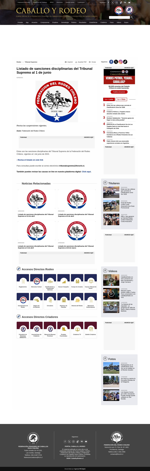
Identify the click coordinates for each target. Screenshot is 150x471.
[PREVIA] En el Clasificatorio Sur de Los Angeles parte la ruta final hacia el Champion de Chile (120, 126)
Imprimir (70, 62)
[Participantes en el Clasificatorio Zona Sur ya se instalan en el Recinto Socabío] (119, 366)
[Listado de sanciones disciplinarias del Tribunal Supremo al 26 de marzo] (77, 230)
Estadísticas (93, 22)
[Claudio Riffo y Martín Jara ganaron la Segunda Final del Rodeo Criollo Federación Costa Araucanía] (119, 218)
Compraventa (44, 22)
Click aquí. (86, 172)
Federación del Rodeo (24, 2)
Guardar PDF (82, 62)
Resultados (82, 22)
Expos (126, 22)
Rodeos (73, 22)
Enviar (94, 62)
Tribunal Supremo (31, 62)
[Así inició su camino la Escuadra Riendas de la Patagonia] (119, 379)
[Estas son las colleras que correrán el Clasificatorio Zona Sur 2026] (119, 190)
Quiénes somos (70, 2)
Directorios (60, 2)
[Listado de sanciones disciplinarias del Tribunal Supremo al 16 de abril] (36, 199)
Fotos (112, 22)
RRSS (51, 2)
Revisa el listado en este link (30, 160)
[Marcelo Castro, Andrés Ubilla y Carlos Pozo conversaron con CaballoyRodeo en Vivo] (119, 293)
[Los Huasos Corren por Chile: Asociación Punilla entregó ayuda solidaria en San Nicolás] (119, 394)
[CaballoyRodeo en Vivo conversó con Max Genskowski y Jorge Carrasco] (119, 278)
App (27, 22)
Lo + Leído (109, 99)
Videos (119, 22)
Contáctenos (81, 2)
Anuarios (34, 22)
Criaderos (103, 22)
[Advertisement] (75, 41)
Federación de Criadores (40, 2)
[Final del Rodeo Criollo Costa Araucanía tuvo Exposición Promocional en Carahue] (119, 204)
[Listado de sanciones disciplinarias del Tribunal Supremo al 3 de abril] (36, 230)
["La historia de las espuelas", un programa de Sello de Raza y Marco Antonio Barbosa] (119, 307)
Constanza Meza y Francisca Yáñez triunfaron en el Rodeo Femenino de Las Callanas (120, 135)
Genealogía (65, 22)
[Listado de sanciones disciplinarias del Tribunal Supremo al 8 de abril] (77, 199)
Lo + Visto (121, 99)
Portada (20, 22)
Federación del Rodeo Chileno (33, 131)
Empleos (55, 22)
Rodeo (19, 62)
